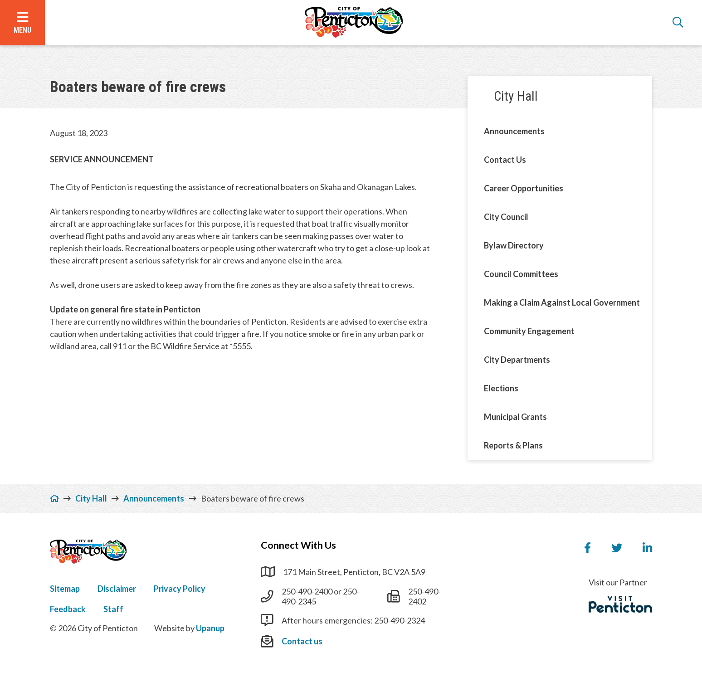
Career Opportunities (523, 188)
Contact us (302, 641)
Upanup (210, 628)
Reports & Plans (513, 445)
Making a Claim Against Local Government (562, 302)
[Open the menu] (22, 22)
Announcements (514, 131)
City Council (506, 217)
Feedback (68, 609)
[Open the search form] (678, 22)
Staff (113, 609)
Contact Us (505, 160)
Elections (501, 388)
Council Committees (521, 274)
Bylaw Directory (514, 245)
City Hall (516, 96)
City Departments (517, 360)
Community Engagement (529, 331)
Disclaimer (117, 589)
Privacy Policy (179, 589)
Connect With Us (298, 545)
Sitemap (65, 589)
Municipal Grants (515, 417)
